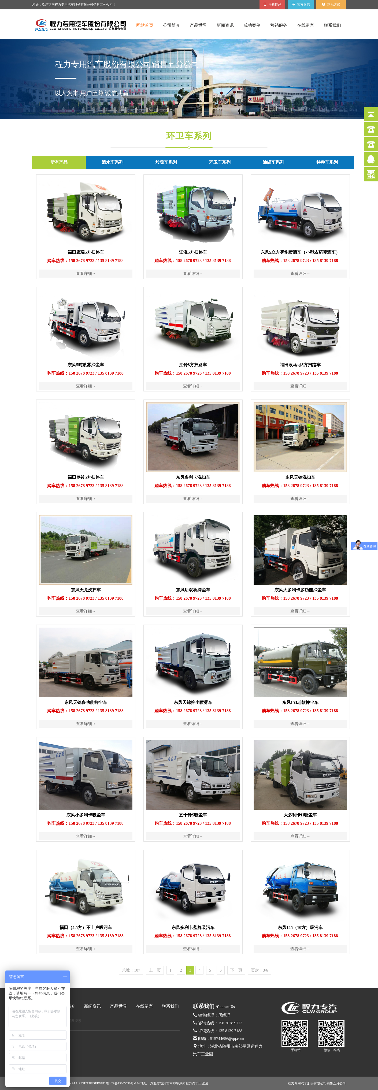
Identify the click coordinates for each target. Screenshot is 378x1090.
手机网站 (272, 4)
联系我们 (332, 25)
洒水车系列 (112, 162)
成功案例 (252, 25)
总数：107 (131, 970)
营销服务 (278, 25)
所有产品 (59, 162)
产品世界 (198, 25)
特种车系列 (327, 162)
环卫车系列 (189, 136)
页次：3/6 (259, 970)
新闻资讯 (225, 25)
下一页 (236, 970)
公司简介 (171, 25)
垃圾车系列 (166, 162)
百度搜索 (74, 1021)
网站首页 (144, 25)
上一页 (155, 970)
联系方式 (331, 4)
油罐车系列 (273, 162)
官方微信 (301, 4)
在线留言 (305, 25)
